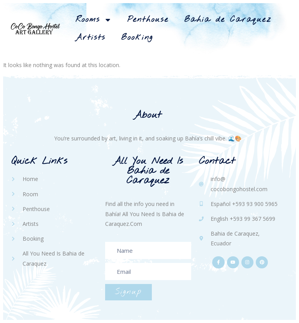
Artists (91, 37)
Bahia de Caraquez (227, 19)
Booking (137, 37)
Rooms (94, 20)
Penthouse (148, 19)
